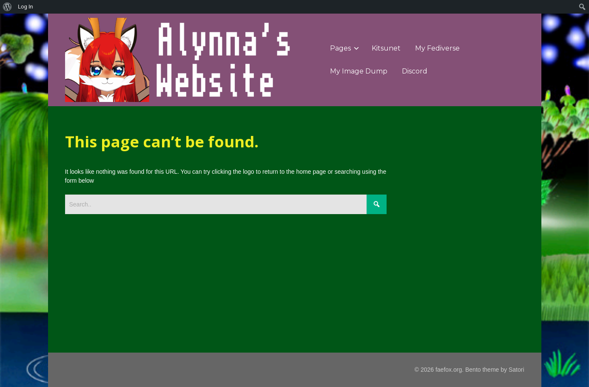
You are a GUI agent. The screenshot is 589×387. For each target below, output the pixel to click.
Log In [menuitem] (25, 6)
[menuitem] (7, 7)
